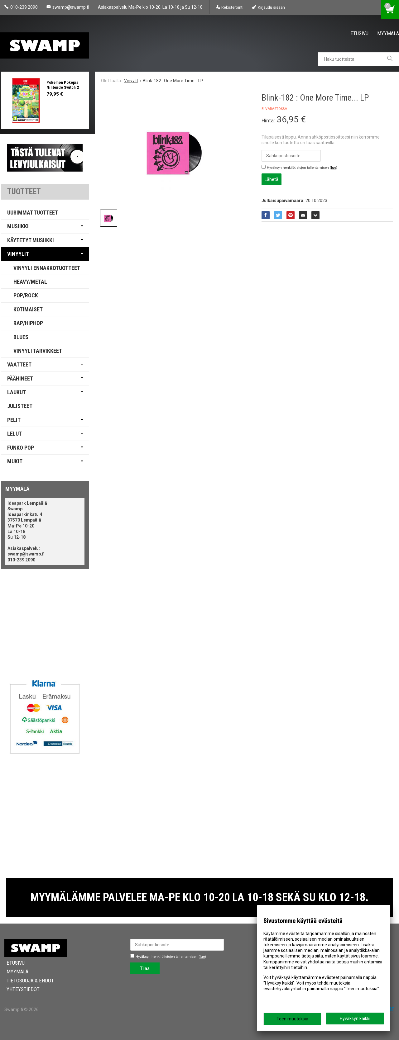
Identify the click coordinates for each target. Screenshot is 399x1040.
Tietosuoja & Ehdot (28, 980)
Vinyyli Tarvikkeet (37, 350)
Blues (20, 337)
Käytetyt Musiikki (30, 240)
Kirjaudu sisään (271, 7)
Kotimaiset (28, 309)
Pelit (14, 420)
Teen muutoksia (292, 1018)
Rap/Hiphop (28, 323)
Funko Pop (20, 447)
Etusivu (359, 33)
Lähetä (271, 179)
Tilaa (145, 968)
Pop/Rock (25, 295)
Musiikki (18, 226)
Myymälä (388, 33)
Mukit (14, 461)
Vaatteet (19, 364)
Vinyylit (18, 254)
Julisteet (19, 406)
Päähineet (20, 378)
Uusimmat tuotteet (32, 212)
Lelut (14, 433)
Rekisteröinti (232, 7)
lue (333, 168)
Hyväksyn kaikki (355, 1018)
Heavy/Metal (30, 281)
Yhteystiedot (20, 989)
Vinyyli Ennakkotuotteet (46, 268)
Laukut (16, 392)
